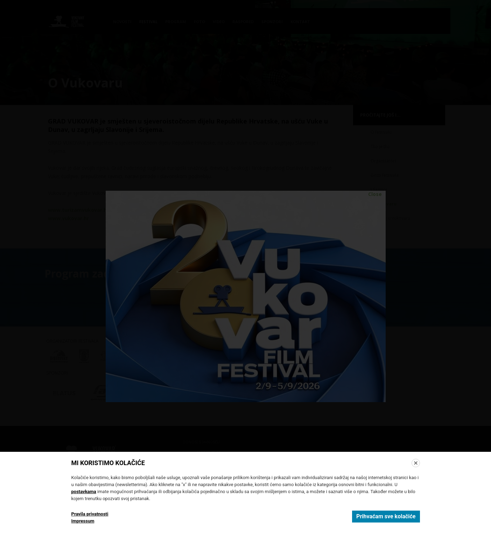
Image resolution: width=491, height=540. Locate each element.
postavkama (83, 491)
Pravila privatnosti (89, 514)
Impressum (82, 521)
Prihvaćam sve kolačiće (385, 516)
